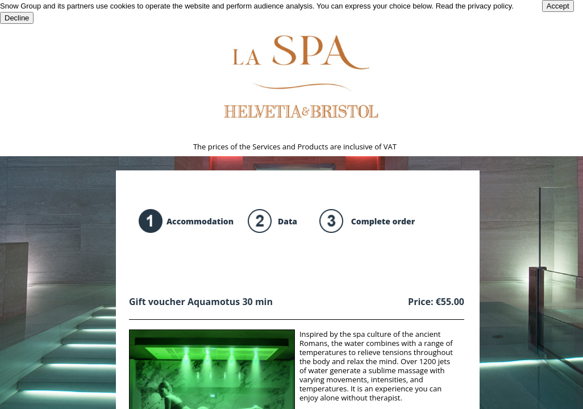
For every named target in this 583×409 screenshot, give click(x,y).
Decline (17, 18)
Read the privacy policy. (475, 6)
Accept (558, 6)
